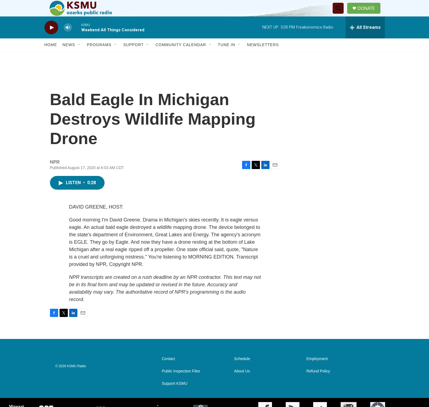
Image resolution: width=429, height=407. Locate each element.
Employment (317, 371)
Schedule (242, 371)
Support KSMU (174, 396)
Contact (168, 371)
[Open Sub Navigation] (79, 57)
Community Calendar (181, 57)
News (69, 57)
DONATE (369, 14)
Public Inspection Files (181, 383)
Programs (99, 57)
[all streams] (365, 40)
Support (133, 57)
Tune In (226, 57)
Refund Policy (318, 383)
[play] (51, 40)
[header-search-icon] (340, 14)
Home (50, 57)
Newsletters (263, 57)
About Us (242, 383)
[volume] (67, 40)
